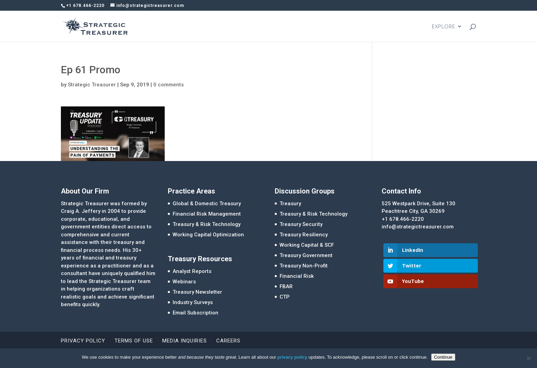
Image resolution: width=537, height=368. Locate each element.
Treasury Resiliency (304, 235)
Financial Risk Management (207, 214)
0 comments (168, 85)
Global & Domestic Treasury (207, 203)
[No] (528, 358)
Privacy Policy (83, 341)
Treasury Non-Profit (304, 266)
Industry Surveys (193, 302)
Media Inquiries (184, 341)
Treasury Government (306, 255)
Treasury (290, 203)
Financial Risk (297, 276)
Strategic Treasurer (92, 85)
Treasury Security (301, 224)
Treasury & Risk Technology (206, 224)
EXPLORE (443, 27)
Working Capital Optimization (208, 235)
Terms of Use (134, 341)
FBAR (286, 286)
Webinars (184, 282)
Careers (228, 341)
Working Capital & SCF (307, 245)
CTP (285, 297)
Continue (443, 357)
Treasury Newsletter (197, 292)
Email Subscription (195, 313)
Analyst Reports (192, 271)
